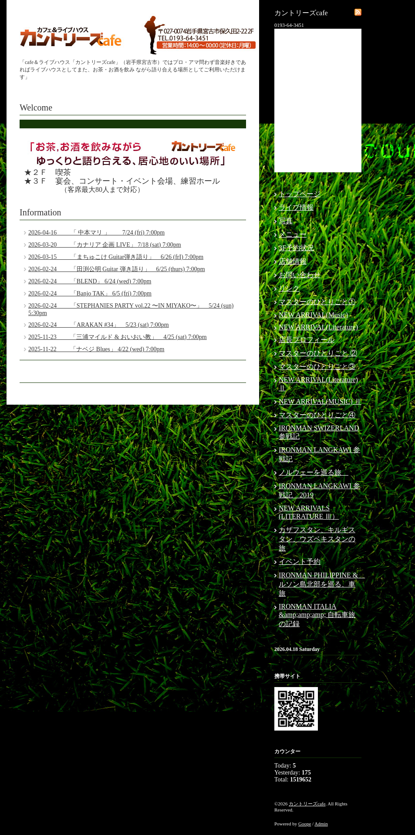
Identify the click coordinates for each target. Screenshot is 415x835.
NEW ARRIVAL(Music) (313, 315)
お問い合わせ (300, 274)
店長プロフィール (306, 339)
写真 (286, 221)
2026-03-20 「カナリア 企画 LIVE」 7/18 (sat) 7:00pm (104, 244)
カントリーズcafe (307, 803)
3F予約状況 (296, 248)
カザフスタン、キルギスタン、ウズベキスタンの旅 (317, 539)
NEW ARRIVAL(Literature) (318, 327)
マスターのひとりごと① (317, 301)
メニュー (293, 234)
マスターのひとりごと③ (317, 366)
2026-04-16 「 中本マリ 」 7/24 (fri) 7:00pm (96, 232)
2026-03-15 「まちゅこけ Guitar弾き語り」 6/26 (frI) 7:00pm (115, 257)
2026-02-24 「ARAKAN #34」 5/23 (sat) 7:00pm (98, 325)
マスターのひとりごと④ (317, 415)
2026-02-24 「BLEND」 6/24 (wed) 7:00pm (89, 281)
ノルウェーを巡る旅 (313, 472)
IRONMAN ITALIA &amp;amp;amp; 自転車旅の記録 (317, 615)
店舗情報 (293, 261)
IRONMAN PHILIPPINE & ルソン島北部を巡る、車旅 (322, 584)
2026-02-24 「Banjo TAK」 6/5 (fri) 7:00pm (90, 293)
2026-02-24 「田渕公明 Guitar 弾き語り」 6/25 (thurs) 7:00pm (116, 269)
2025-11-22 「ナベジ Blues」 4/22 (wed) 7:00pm (96, 349)
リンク (289, 288)
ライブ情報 (296, 207)
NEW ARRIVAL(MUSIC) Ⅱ (320, 401)
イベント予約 (300, 561)
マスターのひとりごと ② (318, 353)
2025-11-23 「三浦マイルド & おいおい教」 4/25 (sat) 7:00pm (117, 337)
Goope (304, 823)
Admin (321, 823)
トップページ (300, 194)
